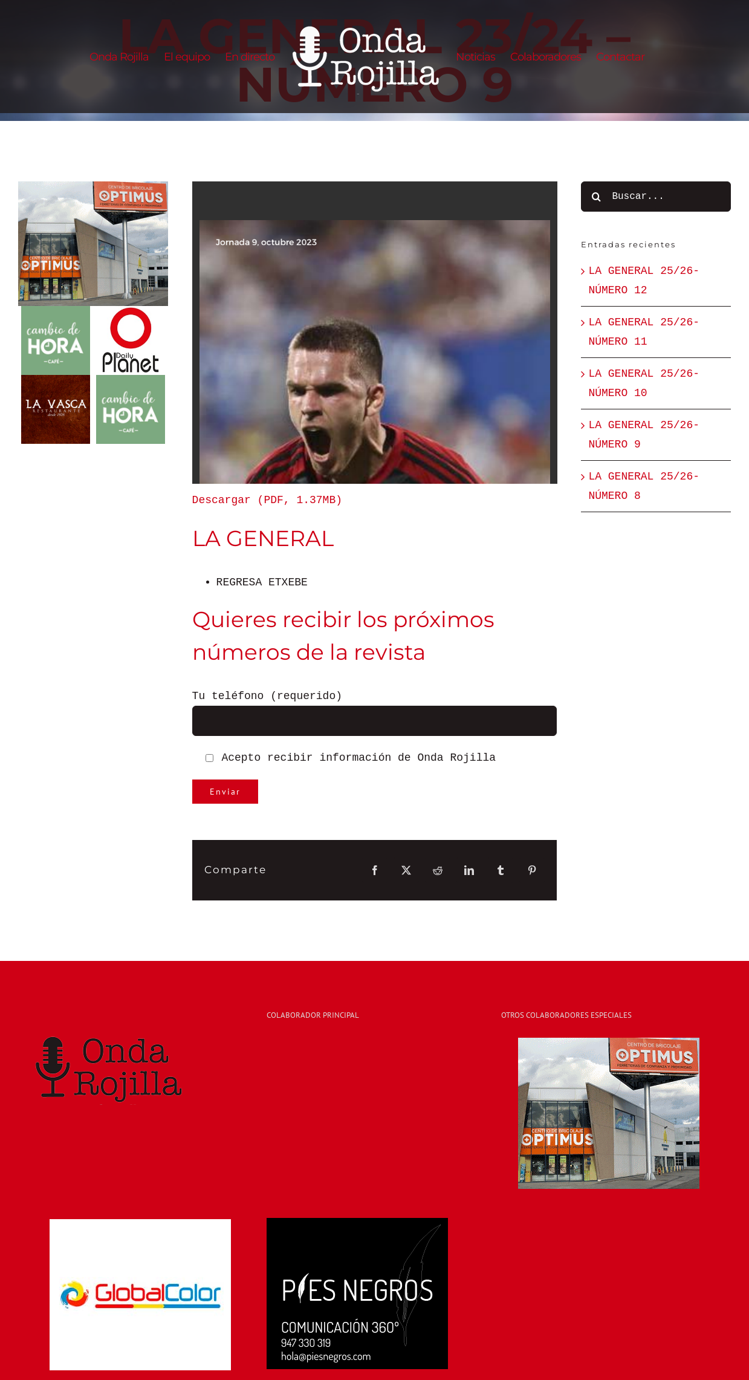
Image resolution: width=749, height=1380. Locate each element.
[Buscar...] (656, 196)
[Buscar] (596, 196)
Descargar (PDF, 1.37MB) (267, 500)
